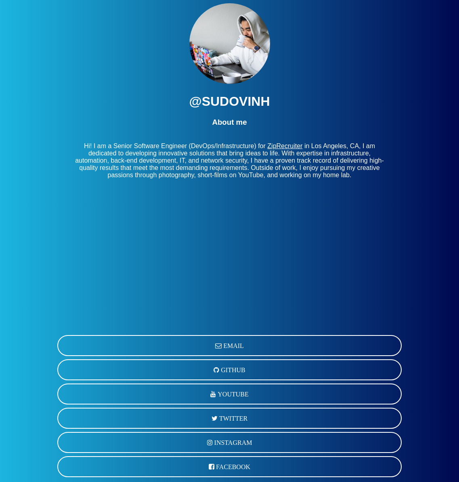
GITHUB (232, 370)
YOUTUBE (232, 394)
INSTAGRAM (232, 442)
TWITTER (232, 418)
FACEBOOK (232, 466)
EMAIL (233, 345)
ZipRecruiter (284, 146)
